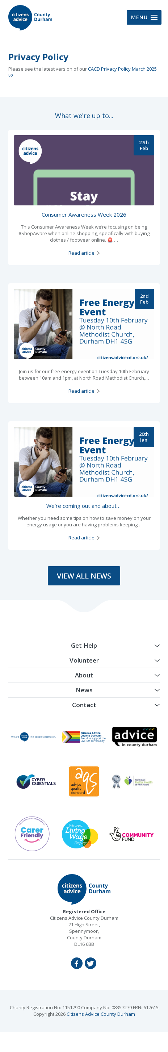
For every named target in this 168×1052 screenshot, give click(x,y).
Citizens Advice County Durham (101, 1014)
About (84, 675)
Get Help (84, 645)
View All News (84, 576)
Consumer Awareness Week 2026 (84, 214)
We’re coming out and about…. (84, 505)
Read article (81, 253)
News (84, 690)
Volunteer (84, 660)
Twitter (90, 963)
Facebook (77, 963)
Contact (84, 705)
